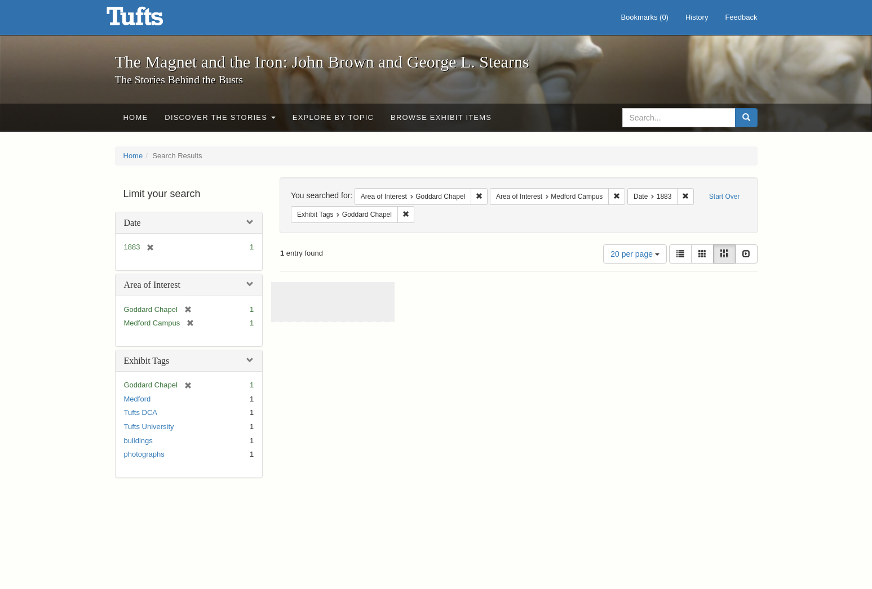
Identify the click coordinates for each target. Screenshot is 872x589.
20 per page (634, 253)
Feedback (741, 17)
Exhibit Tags (147, 360)
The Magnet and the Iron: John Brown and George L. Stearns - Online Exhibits (149, 20)
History (696, 17)
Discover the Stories (220, 117)
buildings (138, 440)
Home (135, 117)
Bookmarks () (645, 17)
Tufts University (149, 426)
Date (132, 222)
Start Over (724, 196)
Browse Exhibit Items (441, 117)
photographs (144, 454)
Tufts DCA (140, 412)
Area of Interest (152, 284)
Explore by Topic (333, 117)
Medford (137, 399)
